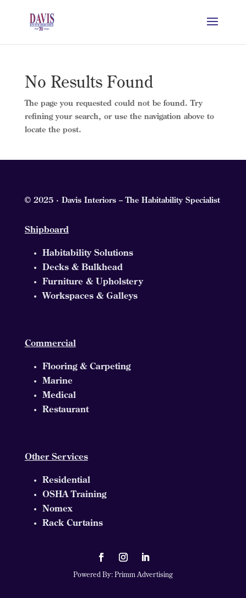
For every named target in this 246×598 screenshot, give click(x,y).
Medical (59, 395)
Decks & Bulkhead (82, 267)
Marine (57, 381)
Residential (66, 480)
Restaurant (65, 410)
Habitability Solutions (87, 253)
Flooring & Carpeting (86, 367)
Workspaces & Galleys (90, 296)
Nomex (57, 509)
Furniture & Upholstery (92, 282)
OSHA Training (74, 495)
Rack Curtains (72, 523)
